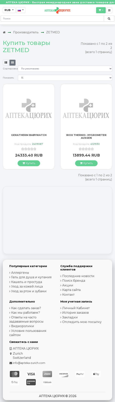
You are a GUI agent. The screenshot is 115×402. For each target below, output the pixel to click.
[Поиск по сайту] (109, 18)
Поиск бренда (73, 280)
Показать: (8, 77)
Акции (67, 285)
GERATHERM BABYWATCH (29, 134)
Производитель (26, 32)
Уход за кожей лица (27, 286)
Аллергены (20, 272)
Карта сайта (71, 290)
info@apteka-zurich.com (29, 363)
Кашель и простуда (26, 282)
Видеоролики (22, 326)
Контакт (68, 294)
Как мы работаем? (25, 312)
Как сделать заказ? (26, 308)
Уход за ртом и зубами (29, 291)
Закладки (70, 317)
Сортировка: (10, 68)
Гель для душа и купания (31, 277)
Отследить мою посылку (82, 322)
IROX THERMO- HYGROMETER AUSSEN (86, 136)
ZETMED (53, 32)
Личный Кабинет (76, 308)
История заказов (75, 312)
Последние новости (78, 276)
